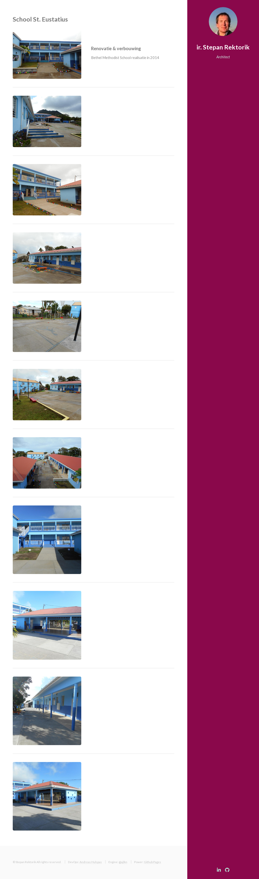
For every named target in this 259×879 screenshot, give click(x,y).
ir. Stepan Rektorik (223, 47)
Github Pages (152, 862)
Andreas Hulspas (91, 862)
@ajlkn (123, 862)
